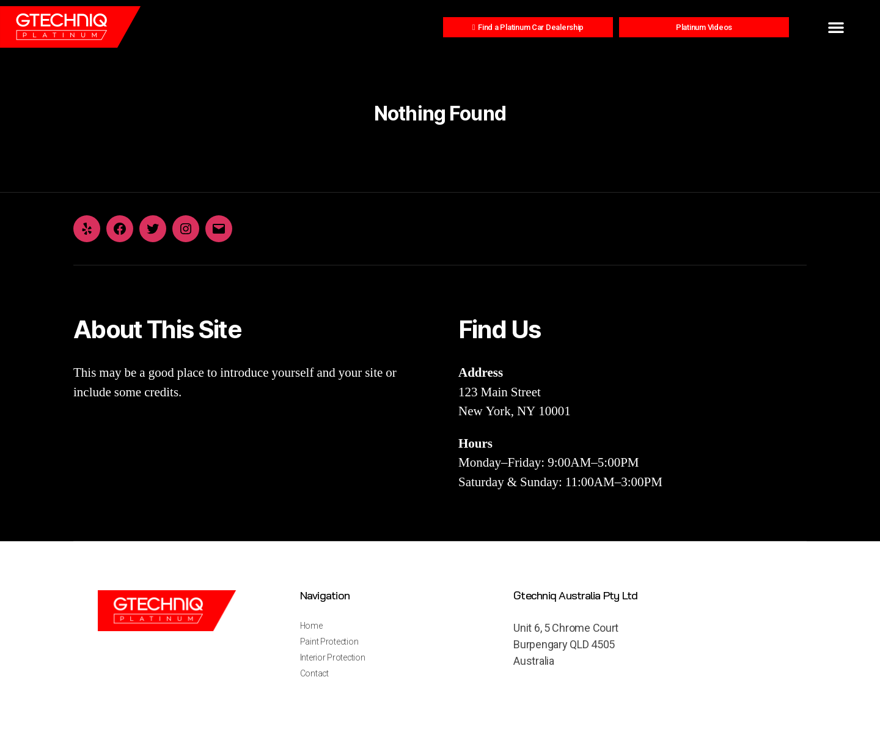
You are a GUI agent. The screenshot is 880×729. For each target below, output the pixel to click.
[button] (836, 27)
